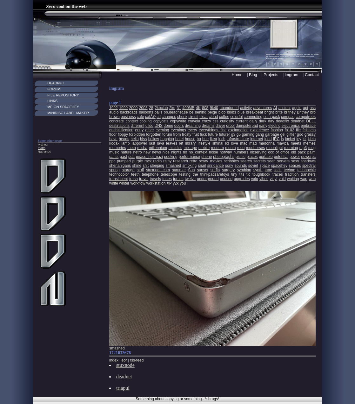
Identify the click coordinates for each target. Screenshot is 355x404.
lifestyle (204, 143)
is (282, 139)
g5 (239, 134)
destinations (119, 125)
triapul (123, 388)
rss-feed (137, 360)
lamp (125, 143)
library (190, 143)
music (114, 152)
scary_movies (210, 161)
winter (124, 183)
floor (113, 134)
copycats (160, 121)
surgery (228, 170)
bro (313, 112)
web (312, 179)
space (264, 165)
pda (131, 156)
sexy (295, 161)
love (234, 143)
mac (243, 143)
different (137, 125)
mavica (283, 143)
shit (146, 165)
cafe (140, 116)
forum (167, 134)
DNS (159, 125)
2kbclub (161, 108)
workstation (156, 183)
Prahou (43, 144)
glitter (291, 134)
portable (265, 156)
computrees (306, 116)
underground (207, 179)
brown (114, 116)
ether (149, 130)
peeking (171, 156)
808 (205, 108)
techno (289, 170)
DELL (311, 121)
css (215, 121)
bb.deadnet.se (176, 112)
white (113, 183)
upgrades (242, 179)
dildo (149, 125)
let (181, 143)
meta (131, 148)
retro (194, 161)
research (180, 161)
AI (275, 108)
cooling (145, 121)
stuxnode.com (158, 170)
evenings (178, 130)
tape (268, 170)
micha (142, 148)
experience (259, 130)
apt (305, 108)
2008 (143, 108)
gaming (248, 134)
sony (229, 165)
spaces (295, 165)
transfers (308, 174)
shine (136, 165)
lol (227, 143)
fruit (195, 134)
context (131, 121)
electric (274, 125)
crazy (206, 121)
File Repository (63, 95)
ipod (268, 139)
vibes (263, 179)
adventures (262, 108)
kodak (114, 143)
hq (199, 139)
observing (258, 152)
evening (162, 130)
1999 (123, 108)
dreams (208, 125)
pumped (124, 161)
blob (222, 112)
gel (282, 134)
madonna (267, 143)
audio (113, 112)
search (246, 161)
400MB (188, 108)
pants (113, 156)
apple (296, 108)
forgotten (153, 134)
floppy (123, 134)
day (271, 121)
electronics (290, 125)
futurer (224, 134)
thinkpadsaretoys (214, 174)
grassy (310, 134)
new (147, 152)
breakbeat (254, 112)
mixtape (190, 148)
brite (279, 112)
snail (202, 165)
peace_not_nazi (149, 156)
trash (133, 179)
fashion (277, 130)
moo (240, 148)
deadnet (298, 121)
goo (300, 134)
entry (139, 130)
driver (220, 125)
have (113, 139)
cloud (213, 116)
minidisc (175, 148)
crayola (194, 121)
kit (304, 139)
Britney (303, 112)
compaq (288, 116)
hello (134, 139)
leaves (171, 143)
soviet (253, 165)
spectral (309, 165)
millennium (158, 148)
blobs (231, 112)
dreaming (193, 125)
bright (269, 112)
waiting (293, 179)
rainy (167, 161)
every (192, 130)
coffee (224, 116)
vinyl (273, 179)
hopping (167, 139)
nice (166, 152)
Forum (53, 89)
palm (311, 152)
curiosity (227, 121)
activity (246, 108)
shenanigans (120, 165)
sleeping (157, 165)
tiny (234, 174)
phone (206, 156)
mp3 (303, 148)
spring (114, 170)
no (185, 152)
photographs (223, 156)
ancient (284, 108)
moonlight (274, 148)
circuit (193, 116)
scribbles (231, 161)
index (113, 360)
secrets (259, 161)
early (263, 125)
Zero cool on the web (66, 6)
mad (253, 143)
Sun (191, 170)
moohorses (255, 148)
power (295, 156)
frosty (186, 134)
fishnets (309, 130)
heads (124, 139)
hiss (143, 139)
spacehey (279, 165)
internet (256, 139)
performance (189, 156)
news (156, 152)
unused (226, 179)
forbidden (137, 134)
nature (126, 152)
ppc (112, 161)
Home (236, 74)
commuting (253, 116)
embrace (308, 125)
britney (290, 112)
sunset (202, 170)
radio (157, 161)
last (152, 143)
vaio (254, 179)
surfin (215, 170)
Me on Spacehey (63, 107)
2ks (172, 108)
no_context (198, 152)
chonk (182, 116)
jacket (290, 139)
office (284, 152)
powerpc (308, 156)
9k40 (214, 108)
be (191, 112)
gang (260, 134)
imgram (291, 74)
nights (176, 152)
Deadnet (55, 83)
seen (271, 161)
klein (312, 139)
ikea (213, 139)
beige (212, 112)
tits (241, 174)
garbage (272, 134)
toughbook (261, 174)
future (213, 134)
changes (169, 116)
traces (277, 174)
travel (143, 179)
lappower (139, 143)
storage (128, 170)
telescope (169, 174)
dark (262, 121)
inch (221, 139)
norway (226, 152)
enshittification (121, 130)
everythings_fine (212, 130)
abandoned (229, 108)
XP (169, 183)
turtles (178, 179)
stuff (140, 170)
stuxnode (125, 365)
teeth (135, 174)
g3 (233, 134)
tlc (248, 174)
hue (205, 139)
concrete (116, 121)
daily (253, 121)
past (123, 156)
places (252, 156)
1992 (113, 108)
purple (137, 161)
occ (271, 152)
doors (179, 125)
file (298, 130)
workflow (138, 183)
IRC (276, 139)
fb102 (289, 130)
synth (258, 170)
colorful (237, 116)
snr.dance (215, 165)
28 (151, 108)
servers (283, 161)
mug (312, 148)
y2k (176, 183)
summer (179, 170)
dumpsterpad (247, 125)
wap (303, 179)
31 (179, 108)
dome (168, 125)
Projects (271, 74)
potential (281, 156)
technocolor (119, 174)
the (195, 174)
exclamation (238, 130)
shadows (308, 161)
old (293, 152)
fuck (203, 134)
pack (301, 152)
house (190, 139)
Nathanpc (44, 151)
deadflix (282, 121)
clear (203, 116)
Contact (312, 74)
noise (213, 152)
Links (52, 101)
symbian (244, 170)
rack (148, 161)
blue (241, 112)
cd (159, 116)
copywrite (178, 121)
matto (41, 148)
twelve (190, 179)
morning (291, 148)
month (230, 148)
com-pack (272, 116)
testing (185, 174)
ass (313, 108)
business (128, 116)
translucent (118, 179)
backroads (128, 112)
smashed (173, 165)
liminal (217, 143)
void (282, 179)
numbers (240, 152)
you (183, 183)
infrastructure (238, 139)
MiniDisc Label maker (68, 113)
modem (217, 148)
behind (200, 112)
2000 (133, 108)
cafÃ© (150, 116)
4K (198, 108)
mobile (204, 148)
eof (124, 360)
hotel (179, 139)
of (277, 152)
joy (298, 139)
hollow (153, 139)
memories (117, 148)
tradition (292, 174)
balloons (146, 112)
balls (158, 112)
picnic (240, 156)
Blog (253, 74)
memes (309, 143)
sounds (241, 165)
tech (278, 170)
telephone (150, 174)
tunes (166, 179)
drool (230, 125)
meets (296, 143)
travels (155, 179)
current (242, 121)
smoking (190, 165)
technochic (307, 170)
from (177, 134)
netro (137, 152)
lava (160, 143)
